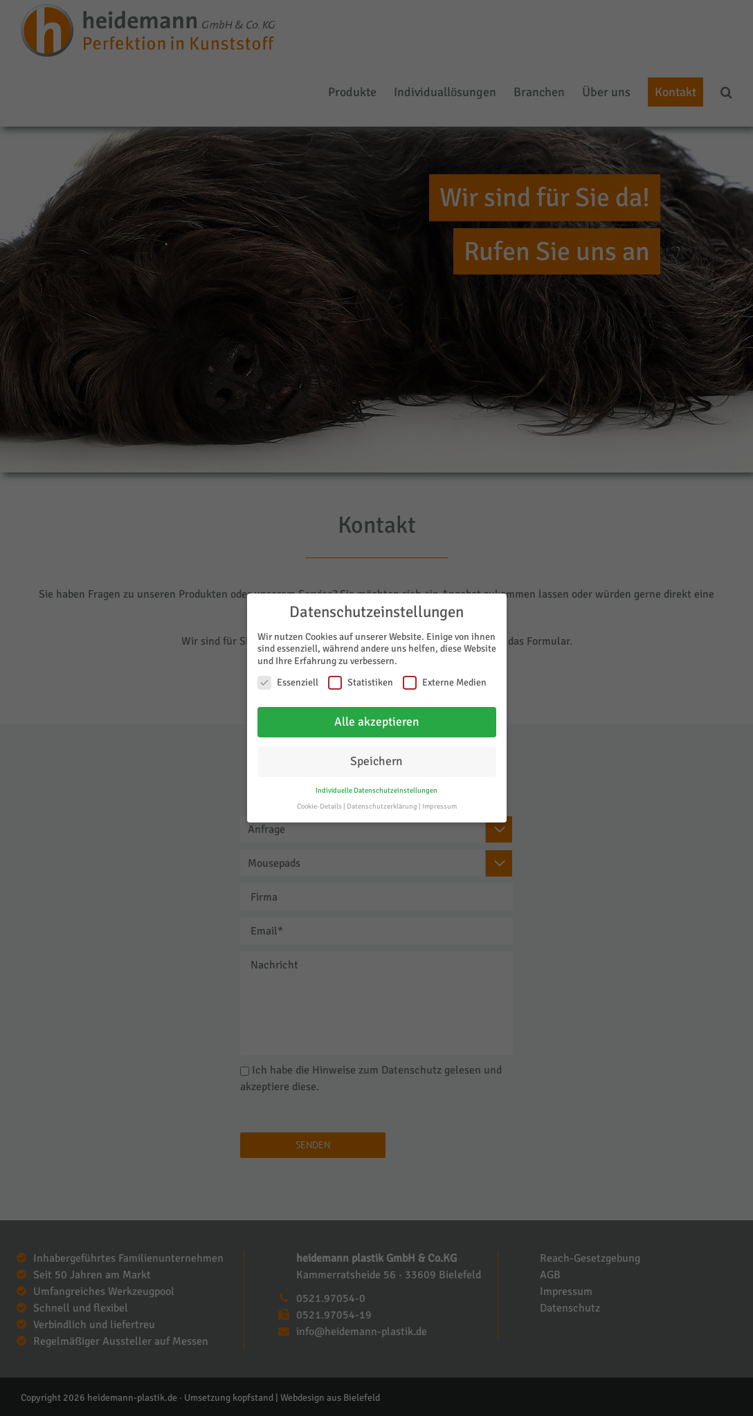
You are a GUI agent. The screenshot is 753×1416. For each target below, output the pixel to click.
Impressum (439, 806)
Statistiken (360, 682)
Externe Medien (445, 682)
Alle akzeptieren (376, 722)
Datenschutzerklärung (382, 806)
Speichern (376, 761)
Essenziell (287, 682)
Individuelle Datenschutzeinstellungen (376, 790)
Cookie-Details (319, 806)
